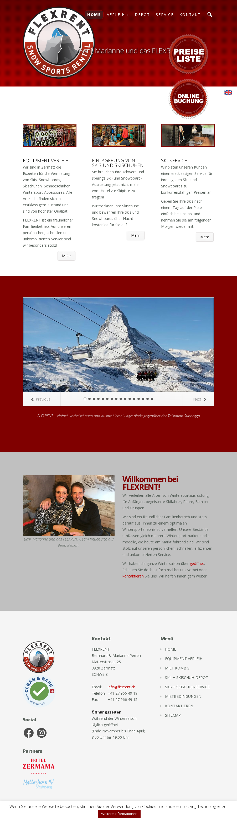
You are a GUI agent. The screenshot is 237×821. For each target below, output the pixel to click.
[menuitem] (228, 93)
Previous (40, 399)
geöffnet (197, 563)
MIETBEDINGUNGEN (183, 696)
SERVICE (165, 14)
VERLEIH (116, 14)
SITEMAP (173, 715)
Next (199, 399)
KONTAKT (190, 14)
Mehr (66, 255)
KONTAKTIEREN (179, 705)
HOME (94, 14)
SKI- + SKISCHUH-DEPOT (186, 677)
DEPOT (142, 14)
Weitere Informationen (119, 813)
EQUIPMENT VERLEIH (183, 658)
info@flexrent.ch (121, 686)
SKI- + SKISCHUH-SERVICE (187, 686)
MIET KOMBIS (177, 668)
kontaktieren (133, 576)
